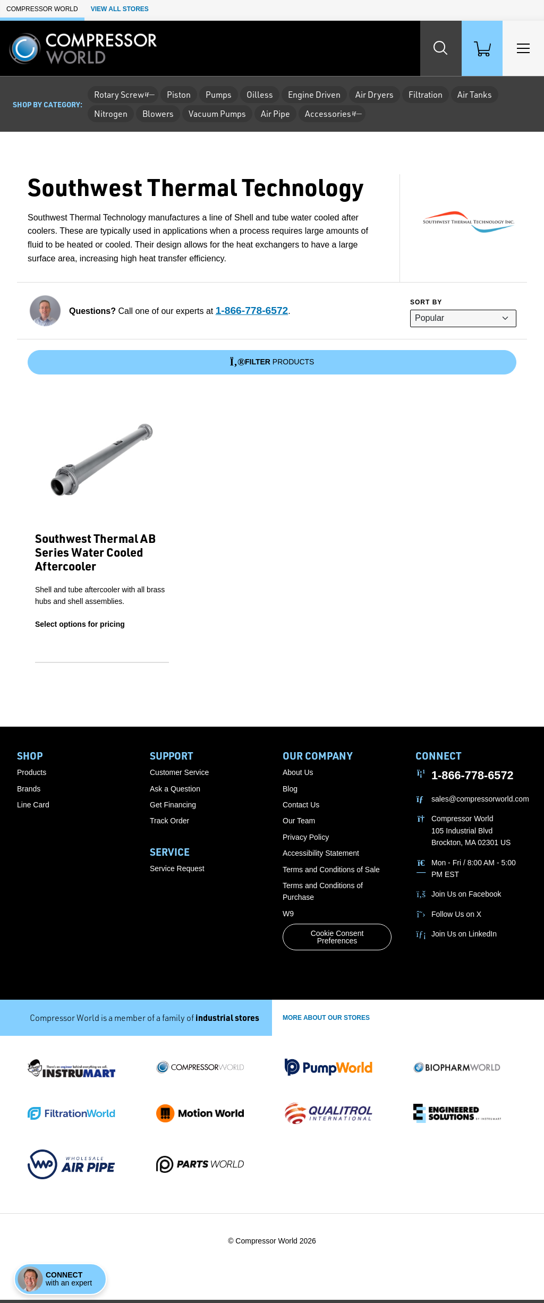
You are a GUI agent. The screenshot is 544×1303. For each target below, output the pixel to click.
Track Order (169, 824)
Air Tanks (474, 94)
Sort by (426, 302)
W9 (288, 916)
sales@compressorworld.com (480, 801)
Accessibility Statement (321, 856)
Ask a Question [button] (175, 791)
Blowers (158, 113)
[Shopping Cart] (473, 48)
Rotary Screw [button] (123, 94)
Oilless (259, 94)
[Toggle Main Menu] (520, 48)
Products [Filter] (272, 362)
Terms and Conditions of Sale (331, 872)
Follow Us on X (456, 917)
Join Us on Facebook (466, 897)
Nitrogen (111, 113)
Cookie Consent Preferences (337, 940)
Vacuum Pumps (217, 113)
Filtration (426, 94)
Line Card (33, 807)
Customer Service (179, 775)
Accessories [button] (332, 113)
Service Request (177, 871)
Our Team (299, 824)
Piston (179, 94)
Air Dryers (374, 94)
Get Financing (173, 807)
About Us (298, 775)
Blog (290, 791)
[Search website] (427, 48)
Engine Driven (314, 94)
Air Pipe (275, 113)
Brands (28, 791)
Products (31, 775)
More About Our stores (326, 1020)
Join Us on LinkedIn (464, 937)
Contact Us (301, 807)
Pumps (219, 94)
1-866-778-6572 (252, 310)
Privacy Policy (306, 840)
